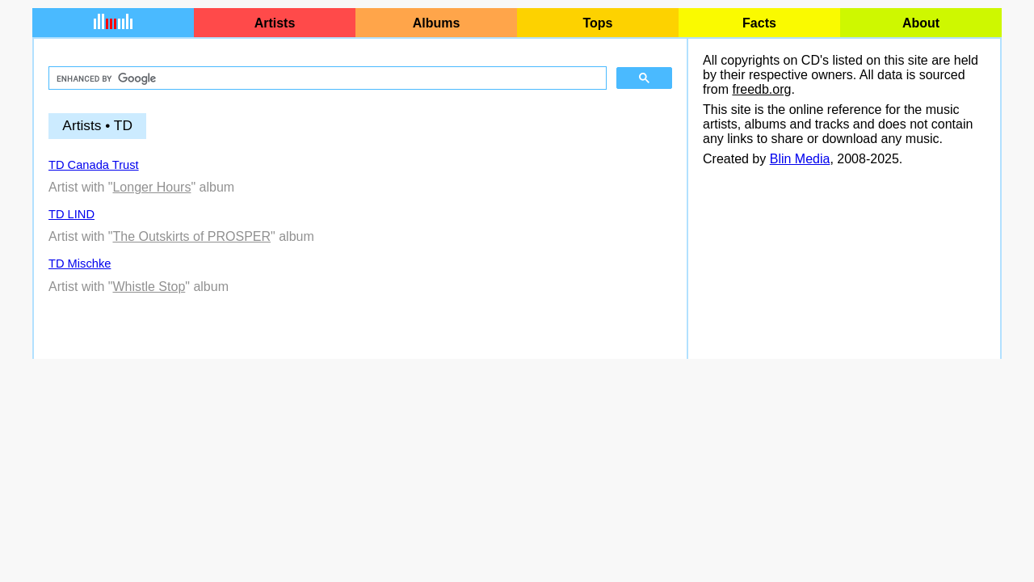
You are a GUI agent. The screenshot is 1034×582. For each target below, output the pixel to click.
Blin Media (800, 159)
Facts (759, 23)
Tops (597, 23)
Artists (275, 23)
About (920, 23)
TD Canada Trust (93, 164)
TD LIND (71, 214)
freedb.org (761, 89)
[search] (326, 78)
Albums (436, 23)
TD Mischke (79, 263)
